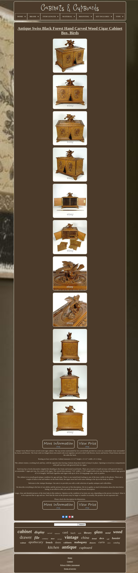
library (88, 532)
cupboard (85, 547)
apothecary (36, 542)
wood (117, 531)
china (85, 538)
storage (59, 539)
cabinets (68, 542)
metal (108, 533)
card (65, 532)
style (79, 533)
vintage (71, 537)
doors (58, 542)
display (39, 532)
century (45, 539)
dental (94, 539)
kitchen (53, 547)
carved (49, 533)
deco (101, 538)
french (49, 542)
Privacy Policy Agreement (70, 565)
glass (98, 532)
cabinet (25, 531)
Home (70, 558)
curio (102, 542)
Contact (70, 561)
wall (108, 539)
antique (69, 547)
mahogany (80, 542)
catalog (116, 543)
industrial (57, 533)
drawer (26, 537)
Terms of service (70, 569)
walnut (23, 543)
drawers (93, 543)
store (109, 543)
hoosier (116, 538)
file (36, 537)
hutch (72, 533)
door (53, 539)
